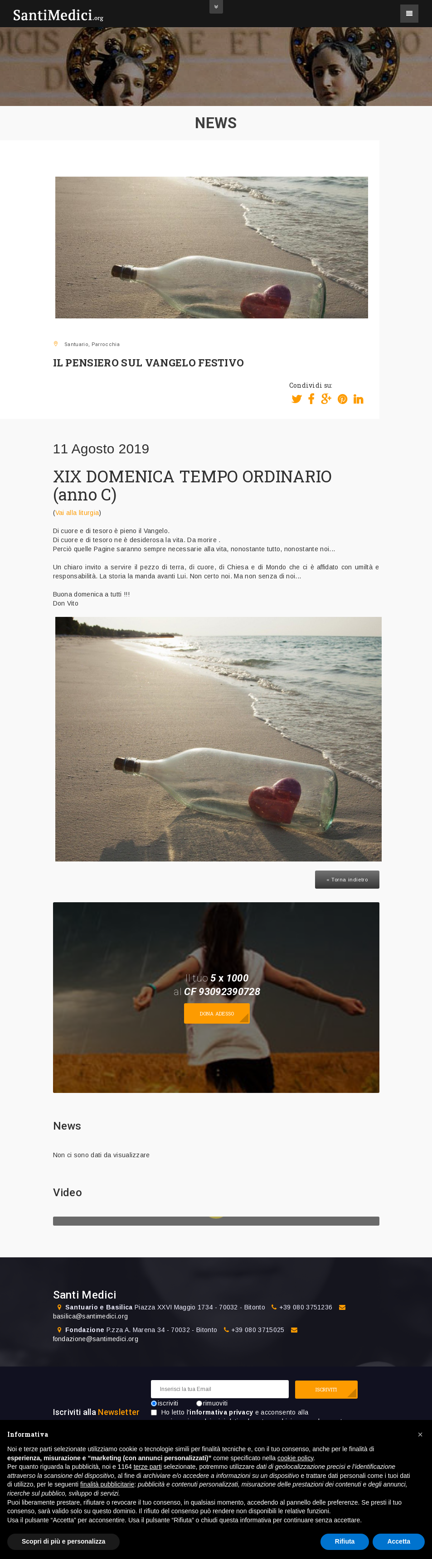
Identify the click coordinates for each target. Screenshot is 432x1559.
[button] (420, 1434)
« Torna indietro (347, 879)
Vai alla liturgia (77, 512)
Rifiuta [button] (345, 1541)
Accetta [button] (398, 1541)
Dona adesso (217, 1013)
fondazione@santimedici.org (95, 1338)
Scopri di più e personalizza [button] (63, 1541)
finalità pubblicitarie (107, 1484)
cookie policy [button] (295, 1458)
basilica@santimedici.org (90, 1316)
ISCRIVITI (326, 1389)
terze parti (148, 1466)
